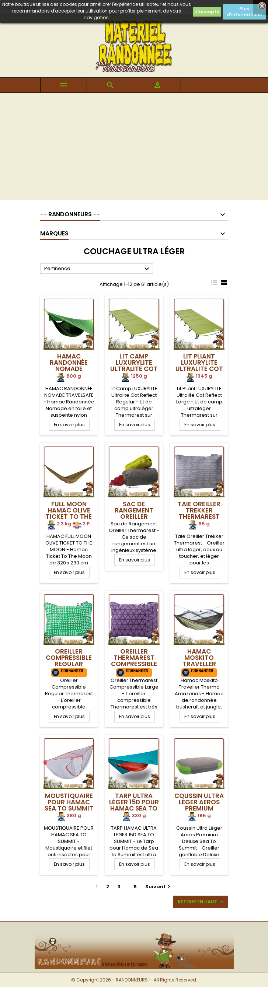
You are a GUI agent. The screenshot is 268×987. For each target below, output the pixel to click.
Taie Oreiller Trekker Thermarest (199, 510)
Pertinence (97, 269)
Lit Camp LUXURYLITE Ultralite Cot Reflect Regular (134, 369)
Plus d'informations (244, 12)
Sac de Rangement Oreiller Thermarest (134, 513)
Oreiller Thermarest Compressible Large (134, 661)
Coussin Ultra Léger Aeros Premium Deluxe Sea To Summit (199, 808)
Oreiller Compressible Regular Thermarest (69, 661)
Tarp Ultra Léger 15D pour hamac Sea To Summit (134, 805)
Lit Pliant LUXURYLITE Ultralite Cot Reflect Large (199, 365)
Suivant (158, 886)
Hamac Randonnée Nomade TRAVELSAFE (69, 365)
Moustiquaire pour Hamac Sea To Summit (69, 802)
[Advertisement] (134, 148)
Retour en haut (201, 902)
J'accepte (207, 11)
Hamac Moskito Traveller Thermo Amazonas (199, 664)
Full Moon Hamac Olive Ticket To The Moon (69, 513)
